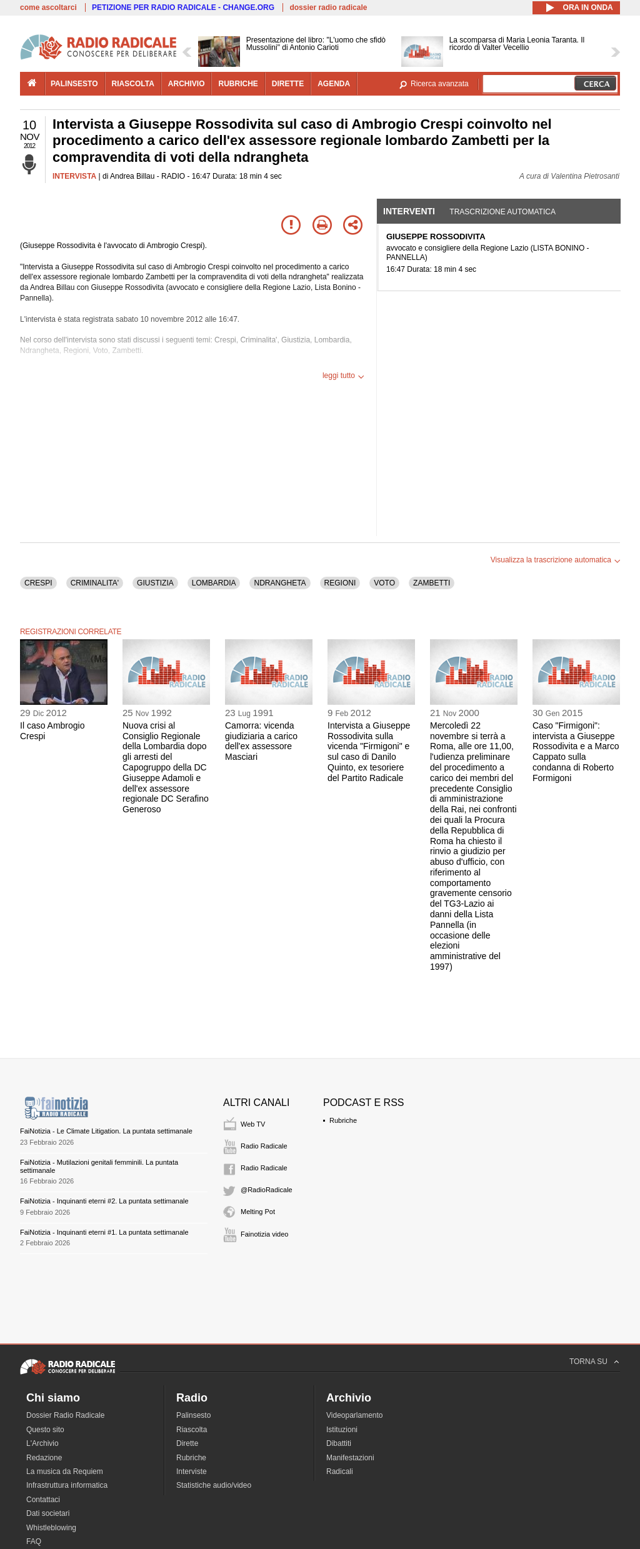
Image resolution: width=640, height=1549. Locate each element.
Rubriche (343, 1120)
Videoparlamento (354, 1415)
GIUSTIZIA (155, 583)
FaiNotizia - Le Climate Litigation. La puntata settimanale (106, 1131)
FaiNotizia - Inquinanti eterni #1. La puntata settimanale (104, 1232)
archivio (186, 83)
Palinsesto (193, 1415)
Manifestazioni (350, 1457)
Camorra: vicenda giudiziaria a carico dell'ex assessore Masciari (261, 741)
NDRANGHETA (280, 583)
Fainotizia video (264, 1234)
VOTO (384, 583)
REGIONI (340, 583)
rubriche (238, 83)
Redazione (44, 1457)
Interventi (409, 211)
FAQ (33, 1541)
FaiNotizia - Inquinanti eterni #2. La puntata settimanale (104, 1201)
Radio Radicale (264, 1146)
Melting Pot (258, 1211)
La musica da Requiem (64, 1471)
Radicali (339, 1471)
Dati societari (47, 1513)
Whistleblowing (51, 1527)
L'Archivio (42, 1443)
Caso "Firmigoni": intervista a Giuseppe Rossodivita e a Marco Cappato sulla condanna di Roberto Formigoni (575, 751)
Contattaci (43, 1499)
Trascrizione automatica (502, 211)
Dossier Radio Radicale (65, 1415)
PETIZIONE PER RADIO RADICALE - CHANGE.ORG (183, 7)
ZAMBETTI (431, 583)
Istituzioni (342, 1429)
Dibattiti (338, 1443)
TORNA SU (588, 1361)
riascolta (133, 83)
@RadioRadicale (266, 1189)
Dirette (187, 1443)
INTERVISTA (74, 176)
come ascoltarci (48, 7)
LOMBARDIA (214, 583)
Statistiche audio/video (213, 1485)
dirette (288, 83)
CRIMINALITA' (95, 583)
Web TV (253, 1124)
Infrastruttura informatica (67, 1485)
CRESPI (38, 583)
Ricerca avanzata (440, 83)
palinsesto (74, 83)
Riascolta (191, 1429)
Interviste (191, 1471)
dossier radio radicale (328, 7)
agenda (334, 83)
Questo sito (45, 1429)
